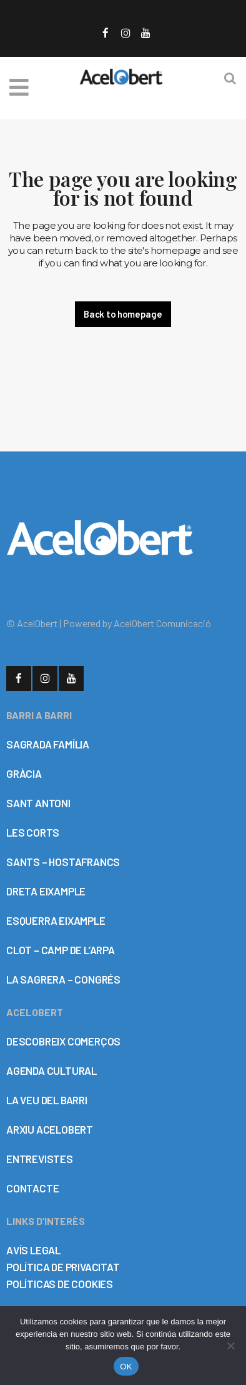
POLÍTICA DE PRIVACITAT (63, 1267)
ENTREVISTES (39, 1158)
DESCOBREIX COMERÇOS (63, 1041)
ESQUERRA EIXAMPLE (56, 920)
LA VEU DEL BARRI (46, 1100)
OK (126, 1366)
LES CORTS (32, 832)
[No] (230, 1345)
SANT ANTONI (38, 803)
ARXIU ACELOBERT (49, 1129)
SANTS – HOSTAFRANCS (63, 861)
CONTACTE (32, 1188)
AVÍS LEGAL (33, 1250)
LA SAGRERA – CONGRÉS (63, 979)
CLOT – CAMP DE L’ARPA (60, 950)
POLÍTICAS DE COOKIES (59, 1283)
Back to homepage (123, 314)
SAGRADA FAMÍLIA (47, 744)
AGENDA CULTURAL (51, 1070)
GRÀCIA (24, 773)
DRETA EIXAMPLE (46, 891)
